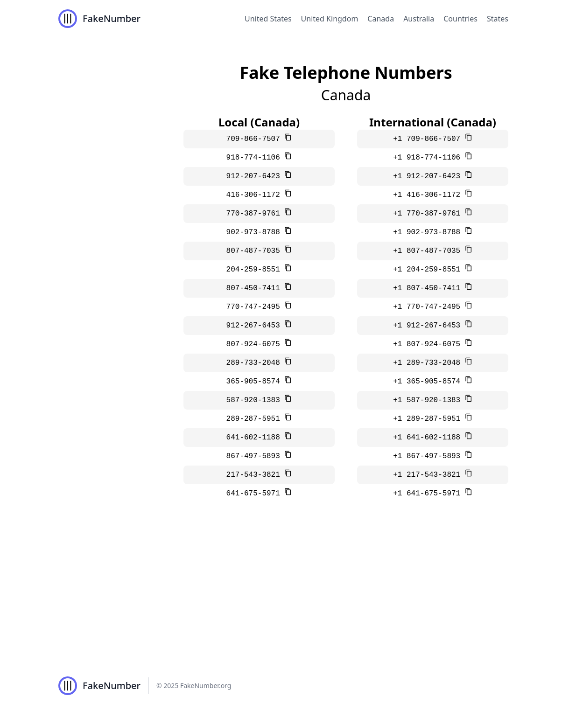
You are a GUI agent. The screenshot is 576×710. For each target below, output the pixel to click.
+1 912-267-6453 (429, 325)
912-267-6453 (255, 325)
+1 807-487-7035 (429, 251)
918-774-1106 (255, 157)
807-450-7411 (255, 288)
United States (268, 19)
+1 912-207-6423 (429, 176)
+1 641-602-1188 (429, 437)
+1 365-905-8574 (429, 381)
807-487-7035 (255, 251)
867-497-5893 (255, 456)
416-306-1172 (255, 195)
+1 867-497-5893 (429, 456)
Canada (380, 19)
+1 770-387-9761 (429, 213)
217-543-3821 (255, 475)
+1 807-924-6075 (429, 344)
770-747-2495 (255, 307)
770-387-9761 (255, 213)
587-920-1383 (255, 400)
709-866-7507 (255, 139)
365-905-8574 (255, 381)
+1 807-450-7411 (429, 288)
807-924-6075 (255, 344)
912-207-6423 (255, 176)
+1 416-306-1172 (429, 195)
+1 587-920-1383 (429, 400)
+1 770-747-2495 (429, 307)
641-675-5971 (255, 493)
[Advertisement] (288, 591)
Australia (418, 19)
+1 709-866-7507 (429, 139)
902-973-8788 (255, 232)
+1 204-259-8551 (429, 269)
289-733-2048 (255, 363)
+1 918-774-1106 (429, 157)
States (497, 19)
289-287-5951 (255, 419)
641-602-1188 (255, 437)
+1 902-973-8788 (429, 232)
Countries (460, 19)
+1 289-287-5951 (429, 419)
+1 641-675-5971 (429, 493)
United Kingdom (329, 19)
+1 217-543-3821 (429, 475)
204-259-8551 (255, 269)
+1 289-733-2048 (429, 363)
